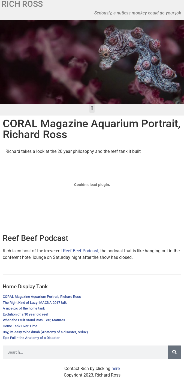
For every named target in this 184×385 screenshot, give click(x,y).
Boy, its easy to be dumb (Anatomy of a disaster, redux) (45, 332)
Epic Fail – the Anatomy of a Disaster (31, 338)
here (115, 368)
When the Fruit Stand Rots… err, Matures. (34, 320)
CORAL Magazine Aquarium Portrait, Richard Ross (42, 297)
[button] (92, 108)
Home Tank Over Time (20, 326)
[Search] (174, 352)
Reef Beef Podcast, (81, 250)
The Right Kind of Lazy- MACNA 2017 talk (35, 303)
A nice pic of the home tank (24, 308)
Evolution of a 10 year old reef (26, 314)
